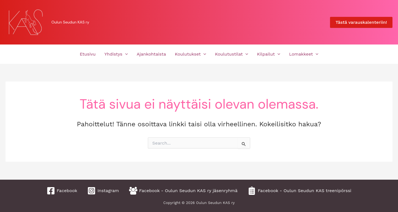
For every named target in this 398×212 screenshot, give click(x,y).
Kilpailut (268, 54)
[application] (125, 54)
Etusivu (87, 54)
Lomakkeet (303, 54)
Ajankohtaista (151, 54)
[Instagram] (103, 190)
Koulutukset (190, 54)
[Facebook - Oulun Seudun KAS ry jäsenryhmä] (183, 190)
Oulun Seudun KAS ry (70, 22)
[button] (361, 22)
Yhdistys (116, 54)
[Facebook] (62, 190)
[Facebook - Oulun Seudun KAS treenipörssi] (299, 190)
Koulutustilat (231, 54)
